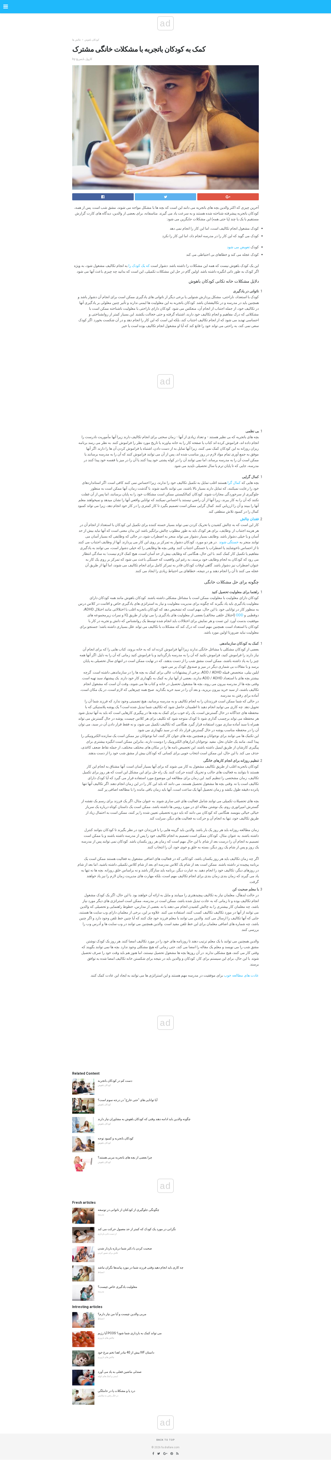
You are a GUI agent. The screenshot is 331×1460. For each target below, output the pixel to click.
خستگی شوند (229, 542)
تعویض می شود (238, 247)
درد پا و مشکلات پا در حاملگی (116, 1391)
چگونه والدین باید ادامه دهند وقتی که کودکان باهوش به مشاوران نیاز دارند (144, 1119)
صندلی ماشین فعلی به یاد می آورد (120, 1371)
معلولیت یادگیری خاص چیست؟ (117, 1287)
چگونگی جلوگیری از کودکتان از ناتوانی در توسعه (128, 1210)
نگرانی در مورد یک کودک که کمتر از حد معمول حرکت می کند (137, 1229)
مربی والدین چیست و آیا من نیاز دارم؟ (122, 1314)
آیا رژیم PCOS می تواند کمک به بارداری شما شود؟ (130, 1333)
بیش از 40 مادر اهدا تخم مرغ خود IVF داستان (126, 1352)
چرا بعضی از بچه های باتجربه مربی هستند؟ (125, 1157)
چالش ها (76, 39)
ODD (239, 615)
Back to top (165, 1439)
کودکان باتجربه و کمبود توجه (116, 1138)
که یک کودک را (139, 266)
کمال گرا (234, 483)
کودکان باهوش (91, 39)
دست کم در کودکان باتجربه (115, 1080)
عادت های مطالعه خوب (241, 975)
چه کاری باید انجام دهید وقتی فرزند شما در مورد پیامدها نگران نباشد (140, 1267)
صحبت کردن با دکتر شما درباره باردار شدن (125, 1248)
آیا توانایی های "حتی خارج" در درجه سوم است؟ (128, 1100)
